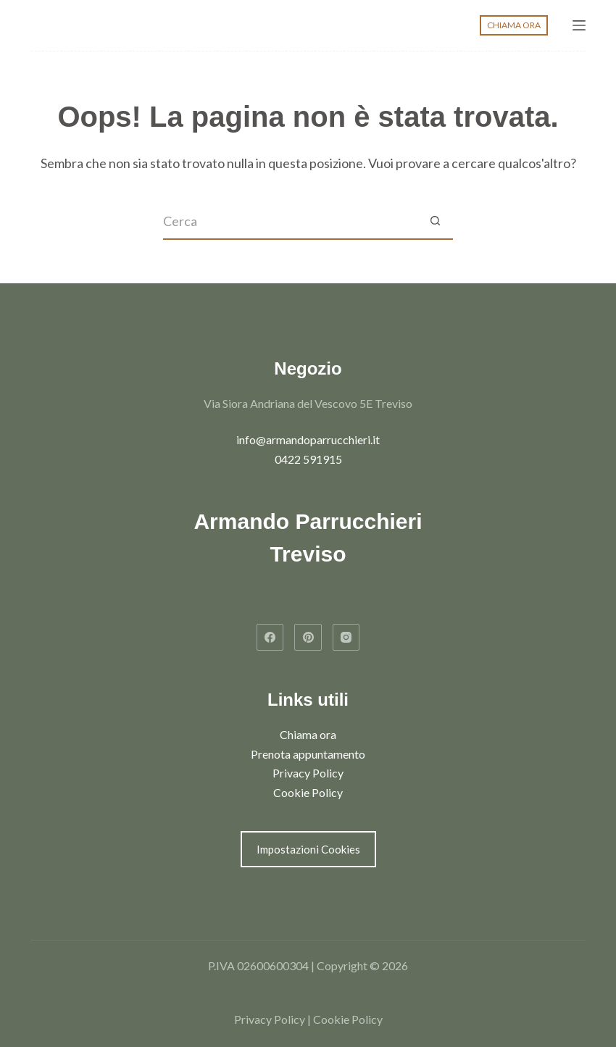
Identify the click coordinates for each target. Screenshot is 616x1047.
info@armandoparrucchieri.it (308, 439)
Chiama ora (308, 734)
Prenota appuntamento (308, 754)
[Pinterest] (308, 637)
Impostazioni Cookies (308, 849)
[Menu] (579, 25)
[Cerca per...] (290, 222)
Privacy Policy (308, 773)
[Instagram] (346, 637)
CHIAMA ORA (514, 25)
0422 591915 (308, 459)
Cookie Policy (308, 792)
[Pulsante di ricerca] (435, 222)
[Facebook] (270, 637)
